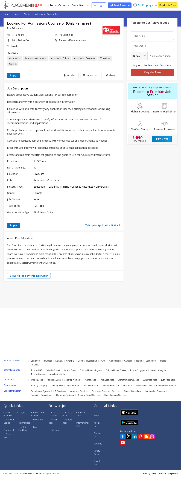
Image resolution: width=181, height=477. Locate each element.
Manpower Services (79, 391)
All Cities (35, 365)
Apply (13, 75)
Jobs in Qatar (70, 370)
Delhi (80, 361)
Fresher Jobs (90, 380)
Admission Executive (84, 58)
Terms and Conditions (159, 65)
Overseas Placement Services (106, 391)
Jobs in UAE (36, 370)
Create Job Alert (10, 436)
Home (7, 14)
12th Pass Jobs (150, 380)
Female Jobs (67, 421)
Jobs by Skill (57, 386)
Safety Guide (97, 452)
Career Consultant (132, 391)
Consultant (80, 5)
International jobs (82, 424)
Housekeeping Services (115, 395)
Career (63, 5)
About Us (97, 424)
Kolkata (59, 361)
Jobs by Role (72, 386)
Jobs (52, 5)
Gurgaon (128, 361)
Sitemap (98, 443)
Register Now (152, 72)
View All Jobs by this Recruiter (29, 275)
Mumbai (48, 361)
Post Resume (120, 5)
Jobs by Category (39, 386)
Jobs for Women (72, 380)
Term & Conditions (22, 428)
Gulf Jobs (127, 386)
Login (99, 5)
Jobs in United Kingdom (91, 370)
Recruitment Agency (40, 391)
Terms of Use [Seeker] (168, 473)
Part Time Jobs (53, 380)
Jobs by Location (90, 386)
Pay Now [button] (162, 139)
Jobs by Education (110, 386)
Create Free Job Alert (166, 386)
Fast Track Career (37, 414)
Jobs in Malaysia (158, 370)
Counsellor (14, 58)
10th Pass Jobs (168, 380)
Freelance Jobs (107, 380)
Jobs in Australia (57, 374)
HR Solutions (59, 391)
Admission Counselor (46, 14)
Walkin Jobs (53, 421)
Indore (163, 361)
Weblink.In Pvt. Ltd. (33, 473)
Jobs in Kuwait (53, 370)
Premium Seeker (9, 421)
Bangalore (35, 361)
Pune (102, 361)
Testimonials (23, 422)
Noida (27, 14)
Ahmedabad (115, 361)
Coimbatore (150, 361)
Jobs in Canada (38, 374)
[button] (110, 75)
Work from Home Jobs (128, 380)
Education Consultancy (41, 395)
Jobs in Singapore (138, 370)
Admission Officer (60, 58)
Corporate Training (65, 395)
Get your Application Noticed (102, 225)
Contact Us (97, 435)
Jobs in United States (116, 370)
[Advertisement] (90, 294)
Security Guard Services (88, 395)
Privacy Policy (149, 473)
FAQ (35, 427)
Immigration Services (155, 391)
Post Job (167, 5)
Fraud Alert (97, 463)
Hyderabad (91, 361)
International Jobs (144, 386)
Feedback (38, 419)
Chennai (70, 361)
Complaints (9, 430)
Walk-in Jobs (37, 380)
